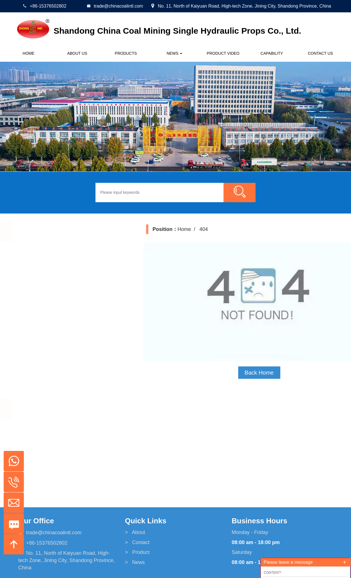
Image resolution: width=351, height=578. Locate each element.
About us (77, 53)
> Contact (137, 572)
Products (126, 53)
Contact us (320, 53)
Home (29, 53)
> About (135, 562)
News (174, 53)
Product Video (223, 53)
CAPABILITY (272, 53)
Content (272, 573)
